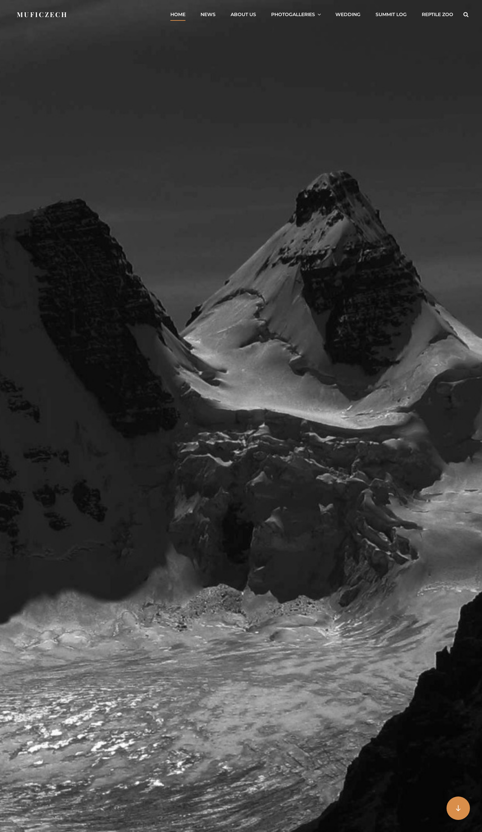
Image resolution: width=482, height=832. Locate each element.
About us (243, 14)
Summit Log (391, 14)
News (208, 14)
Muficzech (42, 14)
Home (177, 14)
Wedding (347, 14)
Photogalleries (296, 14)
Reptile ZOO (437, 14)
